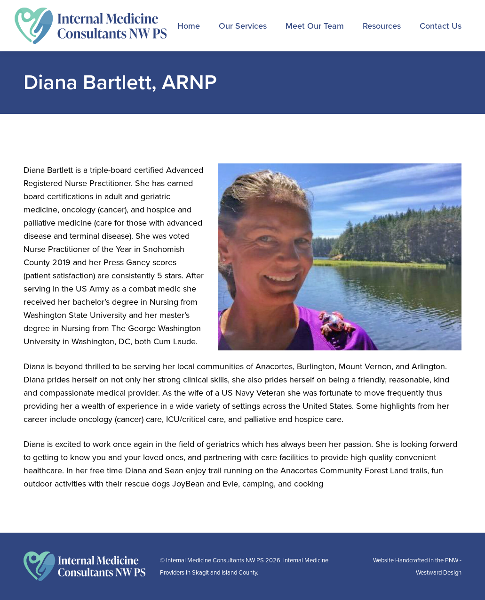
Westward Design (438, 572)
